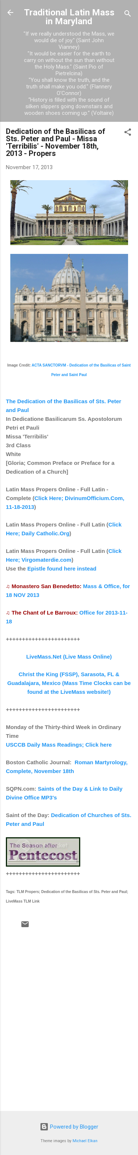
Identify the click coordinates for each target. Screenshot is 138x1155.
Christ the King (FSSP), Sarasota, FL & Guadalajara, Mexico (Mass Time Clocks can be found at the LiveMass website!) (69, 683)
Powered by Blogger (69, 1126)
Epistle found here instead (61, 568)
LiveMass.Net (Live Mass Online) (69, 656)
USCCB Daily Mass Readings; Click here (59, 745)
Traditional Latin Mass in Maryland (69, 16)
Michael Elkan (85, 1140)
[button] (127, 133)
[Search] (127, 15)
